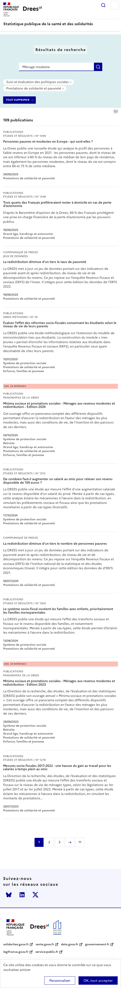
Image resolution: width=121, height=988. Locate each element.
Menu (115, 5)
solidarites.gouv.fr (16, 944)
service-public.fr (46, 952)
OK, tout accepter (98, 980)
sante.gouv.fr (45, 944)
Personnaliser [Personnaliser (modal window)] (59, 980)
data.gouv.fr (69, 944)
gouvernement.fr (97, 944)
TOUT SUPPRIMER (18, 100)
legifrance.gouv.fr (16, 952)
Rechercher (103, 5)
